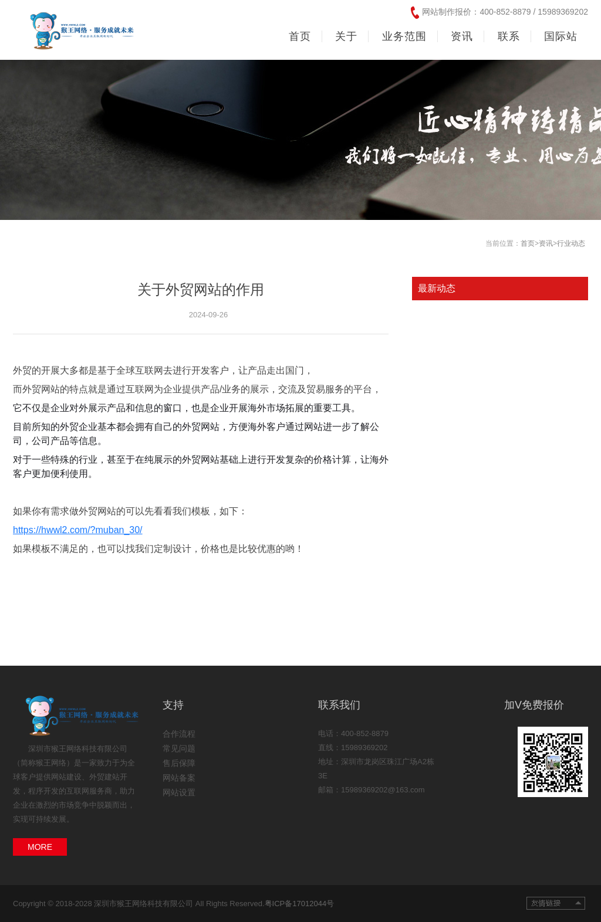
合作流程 (179, 733)
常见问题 (179, 748)
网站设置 (179, 792)
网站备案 (179, 777)
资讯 (546, 243)
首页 (300, 36)
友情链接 (555, 903)
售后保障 (179, 763)
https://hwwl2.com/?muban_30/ (78, 530)
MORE (40, 847)
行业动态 (571, 243)
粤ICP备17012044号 (300, 903)
